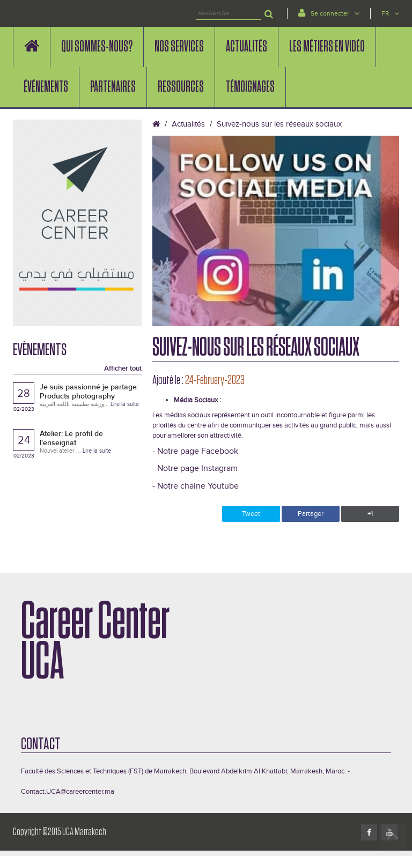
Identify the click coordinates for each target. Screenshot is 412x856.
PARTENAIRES (113, 87)
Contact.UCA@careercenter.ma (67, 791)
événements (46, 87)
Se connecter (328, 12)
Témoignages (250, 87)
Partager (310, 514)
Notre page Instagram (197, 468)
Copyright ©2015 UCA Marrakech (59, 832)
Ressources (181, 87)
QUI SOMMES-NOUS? (97, 47)
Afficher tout (123, 368)
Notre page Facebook (197, 451)
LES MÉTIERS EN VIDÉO (327, 47)
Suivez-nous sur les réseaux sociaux (279, 124)
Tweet (251, 514)
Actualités (246, 47)
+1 (370, 514)
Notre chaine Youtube (198, 486)
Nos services (179, 47)
